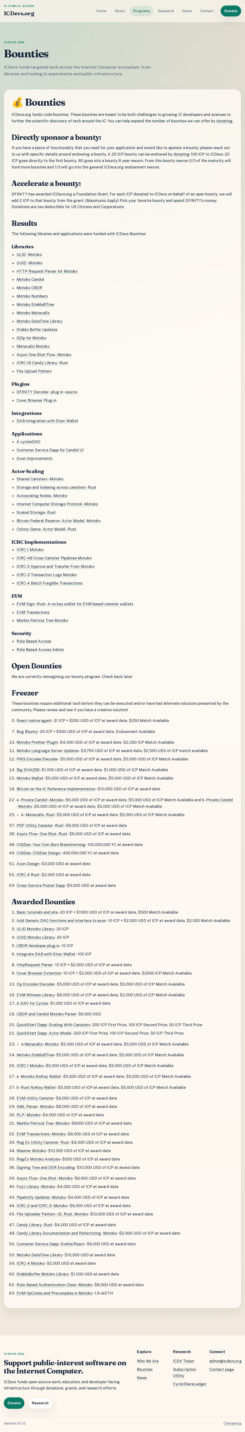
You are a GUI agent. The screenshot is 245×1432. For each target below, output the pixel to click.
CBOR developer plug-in (38, 945)
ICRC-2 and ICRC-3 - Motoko (42, 1205)
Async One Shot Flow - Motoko (44, 354)
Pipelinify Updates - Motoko (41, 1197)
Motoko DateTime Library (39, 321)
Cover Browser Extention (39, 973)
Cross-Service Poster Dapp (41, 885)
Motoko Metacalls (33, 312)
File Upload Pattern (34, 371)
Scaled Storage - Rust (36, 512)
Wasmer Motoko (31, 1150)
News (187, 11)
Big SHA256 (28, 769)
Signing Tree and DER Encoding (46, 1167)
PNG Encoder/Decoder (37, 759)
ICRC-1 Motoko (30, 549)
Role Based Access (34, 641)
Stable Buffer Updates (37, 329)
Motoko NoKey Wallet (41, 1076)
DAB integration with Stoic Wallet (47, 420)
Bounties (145, 1369)
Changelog (232, 1423)
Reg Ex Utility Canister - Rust (43, 1142)
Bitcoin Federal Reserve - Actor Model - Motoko (58, 520)
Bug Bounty (27, 731)
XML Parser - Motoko (35, 1106)
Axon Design (28, 863)
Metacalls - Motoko (41, 1044)
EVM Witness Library (36, 995)
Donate (230, 11)
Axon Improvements (34, 458)
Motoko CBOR (29, 287)
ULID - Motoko (29, 254)
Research (166, 11)
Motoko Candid (30, 279)
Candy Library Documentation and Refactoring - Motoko (67, 1233)
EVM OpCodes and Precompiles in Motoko (54, 1293)
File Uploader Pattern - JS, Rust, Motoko (52, 1214)
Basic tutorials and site (37, 912)
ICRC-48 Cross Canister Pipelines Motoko (54, 558)
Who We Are (148, 1361)
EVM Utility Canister (35, 1098)
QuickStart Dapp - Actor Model (44, 1033)
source (71, 392)
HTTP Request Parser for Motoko (47, 271)
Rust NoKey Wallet (38, 1087)
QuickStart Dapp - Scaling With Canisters (53, 1024)
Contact (206, 11)
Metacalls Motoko (33, 346)
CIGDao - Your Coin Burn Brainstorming (51, 844)
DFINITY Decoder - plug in (40, 392)
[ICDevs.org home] (19, 11)
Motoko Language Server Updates (48, 750)
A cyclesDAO (28, 441)
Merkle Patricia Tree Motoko (42, 620)
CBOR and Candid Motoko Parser (46, 1014)
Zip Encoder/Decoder (36, 984)
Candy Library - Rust (34, 1224)
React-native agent (34, 720)
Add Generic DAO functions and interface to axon (61, 920)
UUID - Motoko (29, 262)
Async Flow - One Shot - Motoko (44, 1178)
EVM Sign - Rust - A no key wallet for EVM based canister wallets (75, 604)
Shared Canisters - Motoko (40, 479)
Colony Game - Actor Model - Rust (46, 529)
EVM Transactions (33, 612)
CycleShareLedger (190, 1384)
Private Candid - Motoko (42, 799)
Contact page (221, 1369)
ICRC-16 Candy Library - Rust (42, 362)
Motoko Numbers (32, 296)
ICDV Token (183, 1361)
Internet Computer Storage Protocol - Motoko (57, 504)
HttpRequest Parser (35, 964)
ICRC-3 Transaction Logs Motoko (47, 574)
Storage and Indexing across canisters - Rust (56, 487)
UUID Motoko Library (36, 937)
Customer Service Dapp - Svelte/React (51, 1244)
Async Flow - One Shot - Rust (42, 833)
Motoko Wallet (30, 778)
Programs (141, 11)
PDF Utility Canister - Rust (40, 825)
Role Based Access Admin (40, 649)
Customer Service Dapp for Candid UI (50, 450)
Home (101, 11)
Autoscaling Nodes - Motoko (42, 495)
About (120, 11)
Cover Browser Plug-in (36, 400)
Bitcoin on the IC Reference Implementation (56, 789)
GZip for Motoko (31, 338)
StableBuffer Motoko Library (43, 1274)
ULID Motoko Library (35, 929)
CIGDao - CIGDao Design (39, 853)
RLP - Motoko (28, 1114)
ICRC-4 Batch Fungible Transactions (50, 583)
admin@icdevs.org (225, 1361)
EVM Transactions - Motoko (41, 1134)
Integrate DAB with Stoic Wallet (46, 954)
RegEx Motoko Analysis (38, 1159)
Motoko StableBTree (35, 304)
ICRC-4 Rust (28, 874)
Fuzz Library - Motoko (36, 1186)
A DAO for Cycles (32, 1003)
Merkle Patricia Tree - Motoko (43, 1123)
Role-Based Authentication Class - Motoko (54, 1284)
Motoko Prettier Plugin (37, 742)
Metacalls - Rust (40, 814)
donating (224, 121)
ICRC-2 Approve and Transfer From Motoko (56, 566)
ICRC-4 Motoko (31, 1263)
